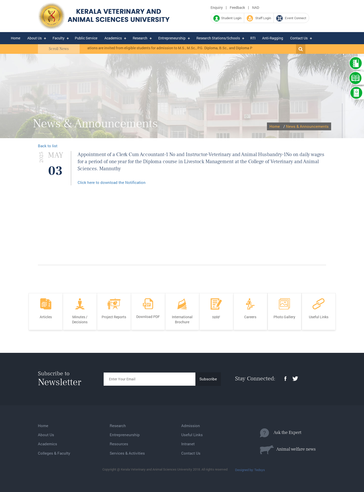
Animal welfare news (288, 449)
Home (15, 38)
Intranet (188, 443)
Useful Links (192, 434)
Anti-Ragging (272, 38)
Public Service (86, 38)
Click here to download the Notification (112, 182)
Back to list (47, 145)
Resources (119, 443)
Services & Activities (127, 453)
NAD (255, 7)
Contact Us (299, 38)
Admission (190, 425)
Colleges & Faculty (54, 453)
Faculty (58, 38)
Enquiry (217, 7)
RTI (253, 38)
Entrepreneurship (172, 38)
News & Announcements (307, 126)
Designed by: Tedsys (250, 470)
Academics (113, 38)
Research (140, 38)
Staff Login (259, 18)
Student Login (227, 18)
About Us (34, 38)
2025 (41, 157)
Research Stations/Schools (218, 38)
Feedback (237, 7)
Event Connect (291, 18)
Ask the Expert (280, 432)
